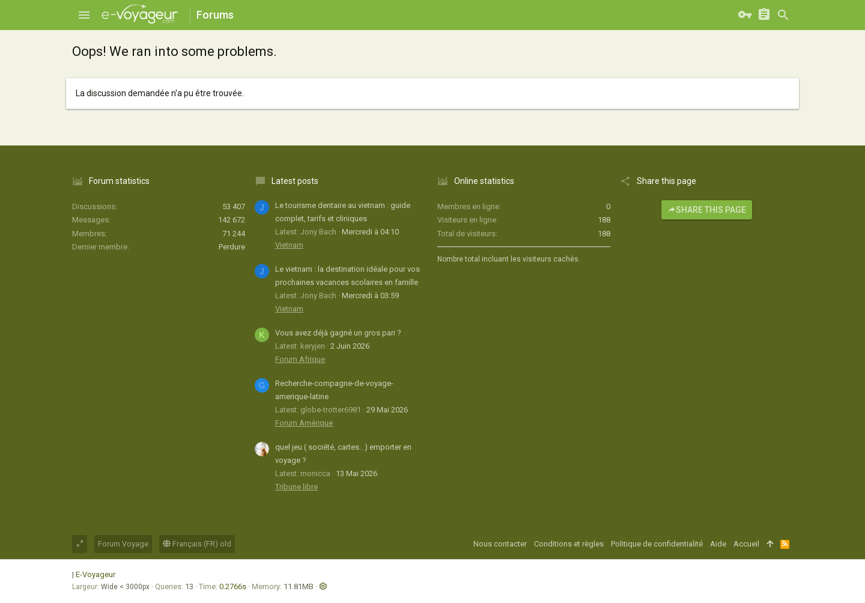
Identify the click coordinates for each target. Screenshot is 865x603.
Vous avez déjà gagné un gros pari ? (338, 332)
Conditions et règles (569, 543)
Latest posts (295, 181)
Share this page (706, 210)
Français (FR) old (197, 543)
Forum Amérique (304, 422)
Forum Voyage (123, 543)
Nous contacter (500, 543)
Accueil (746, 543)
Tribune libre (296, 486)
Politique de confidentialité (657, 543)
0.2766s (232, 586)
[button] (84, 15)
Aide (718, 543)
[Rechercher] (783, 15)
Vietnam (289, 244)
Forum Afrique (300, 359)
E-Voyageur (95, 574)
